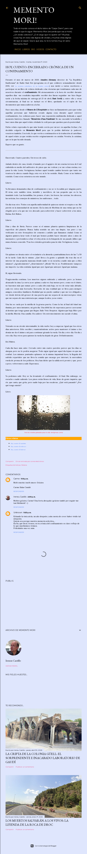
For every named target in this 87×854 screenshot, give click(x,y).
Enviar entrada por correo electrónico (30, 461)
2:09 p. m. (32, 497)
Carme (16, 479)
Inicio (16, 49)
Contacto (50, 49)
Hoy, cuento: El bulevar (18, 450)
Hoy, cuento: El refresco (18, 446)
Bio (32, 49)
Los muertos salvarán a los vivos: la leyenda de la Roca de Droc (37, 822)
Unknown (17, 512)
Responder (18, 491)
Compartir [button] (10, 461)
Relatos (24, 465)
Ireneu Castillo (20, 497)
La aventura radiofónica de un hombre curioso (32, 86)
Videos (39, 49)
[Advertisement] (44, 602)
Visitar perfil (12, 666)
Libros (25, 49)
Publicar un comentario (25, 767)
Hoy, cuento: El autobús (18, 443)
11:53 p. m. (27, 513)
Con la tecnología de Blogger (43, 845)
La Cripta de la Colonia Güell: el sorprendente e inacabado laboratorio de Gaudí (43, 758)
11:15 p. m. (24, 479)
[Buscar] (80, 7)
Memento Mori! (33, 15)
